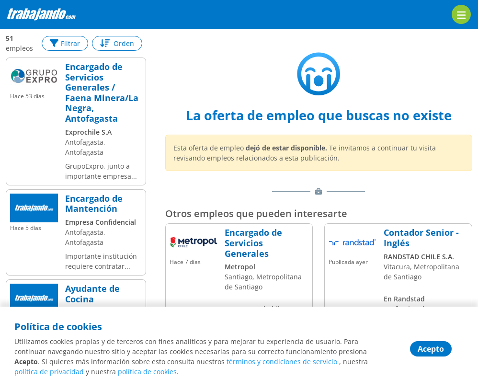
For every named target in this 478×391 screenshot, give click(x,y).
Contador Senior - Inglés (421, 238)
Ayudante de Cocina (92, 294)
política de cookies (147, 371)
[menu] (461, 14)
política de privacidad (49, 371)
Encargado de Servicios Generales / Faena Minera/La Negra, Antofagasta (101, 93)
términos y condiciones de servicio (282, 361)
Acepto (431, 349)
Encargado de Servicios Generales (253, 243)
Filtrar (65, 43)
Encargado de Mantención (94, 204)
